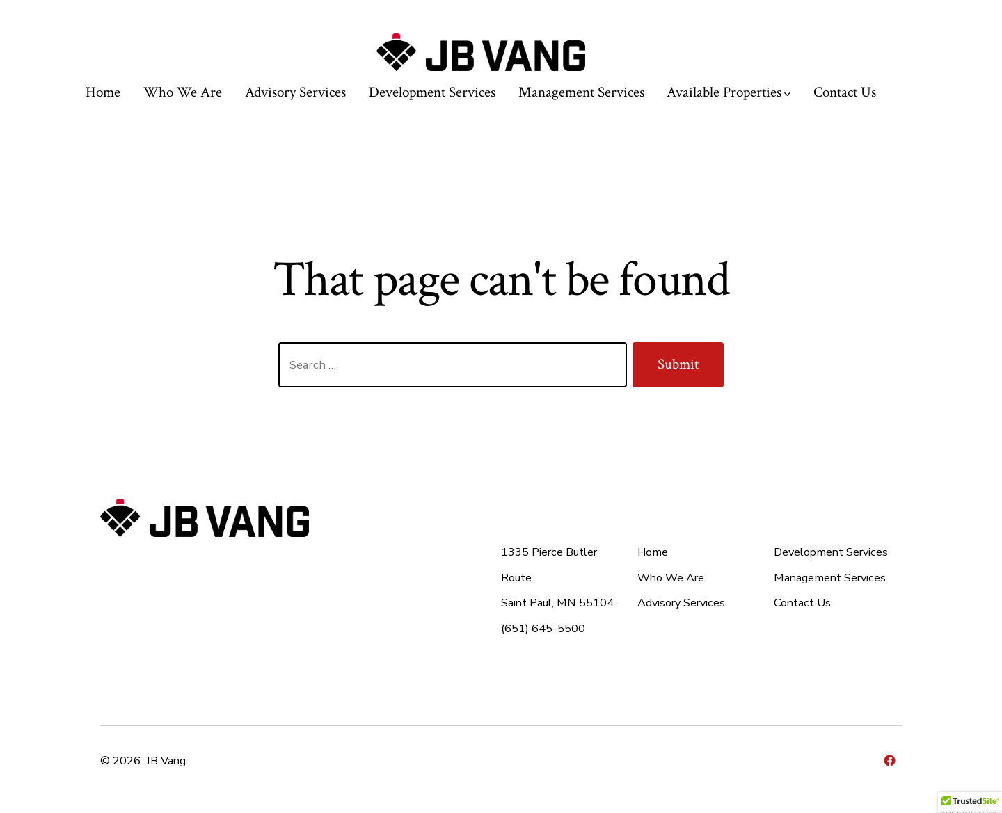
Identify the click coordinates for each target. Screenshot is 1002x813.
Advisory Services (295, 92)
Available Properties (728, 92)
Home (103, 92)
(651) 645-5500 (543, 628)
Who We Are (182, 92)
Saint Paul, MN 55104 (557, 603)
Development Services (432, 92)
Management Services (581, 92)
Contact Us (844, 92)
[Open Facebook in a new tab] (889, 760)
